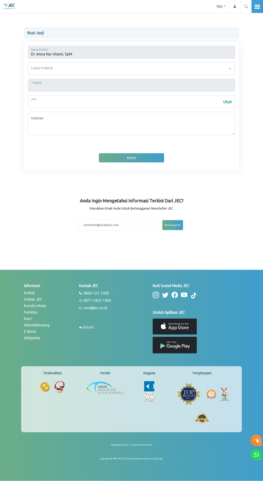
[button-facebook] (174, 295)
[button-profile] (234, 6)
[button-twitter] (165, 295)
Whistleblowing (36, 325)
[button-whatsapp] (256, 454)
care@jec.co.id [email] (93, 308)
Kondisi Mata (35, 306)
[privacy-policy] (121, 446)
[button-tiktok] (193, 295)
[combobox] (131, 68)
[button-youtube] (183, 295)
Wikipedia (32, 338)
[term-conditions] (142, 446)
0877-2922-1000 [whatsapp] (95, 300)
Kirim (131, 158)
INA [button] (220, 6)
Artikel (29, 293)
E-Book (30, 331)
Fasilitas (30, 312)
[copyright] (131, 458)
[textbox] (131, 68)
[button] (246, 6)
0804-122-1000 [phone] (94, 293)
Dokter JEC (33, 299)
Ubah (227, 102)
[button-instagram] (156, 295)
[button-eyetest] (256, 440)
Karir (28, 319)
